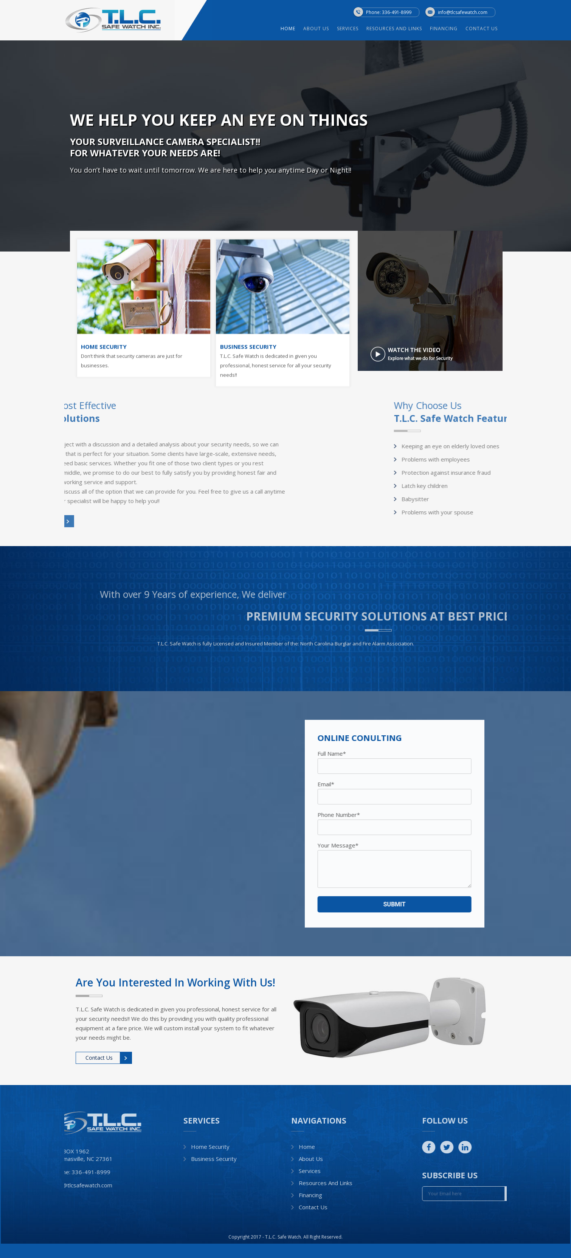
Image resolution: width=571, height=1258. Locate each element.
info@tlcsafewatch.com (462, 11)
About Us (329, 28)
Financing (456, 28)
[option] (285, 146)
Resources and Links (407, 28)
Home (300, 28)
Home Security (210, 1146)
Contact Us (494, 28)
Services (360, 28)
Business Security (214, 1158)
